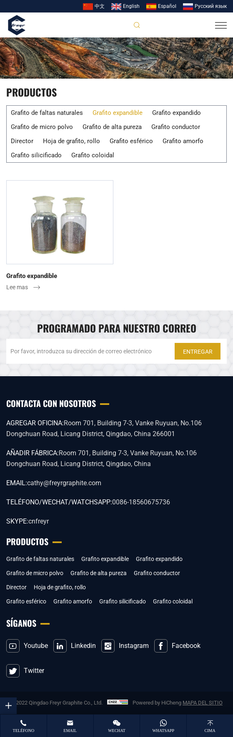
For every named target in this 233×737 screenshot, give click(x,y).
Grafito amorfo (183, 141)
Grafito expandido (176, 113)
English (131, 6)
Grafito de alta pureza (112, 127)
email (70, 730)
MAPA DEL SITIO (203, 703)
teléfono (24, 730)
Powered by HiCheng (157, 703)
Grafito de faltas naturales (47, 113)
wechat (116, 730)
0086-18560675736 (141, 502)
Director (22, 141)
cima (210, 730)
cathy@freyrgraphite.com (64, 483)
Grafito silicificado (36, 155)
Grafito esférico (131, 141)
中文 (100, 6)
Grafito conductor (175, 127)
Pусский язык (211, 6)
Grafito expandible (118, 113)
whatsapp (163, 730)
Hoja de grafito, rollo (71, 141)
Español (167, 6)
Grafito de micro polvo (42, 127)
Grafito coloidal (92, 155)
